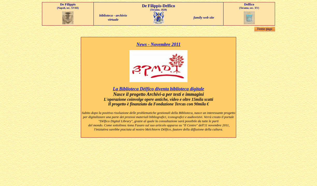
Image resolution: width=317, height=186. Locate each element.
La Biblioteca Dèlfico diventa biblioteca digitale (158, 88)
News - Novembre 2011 (158, 44)
